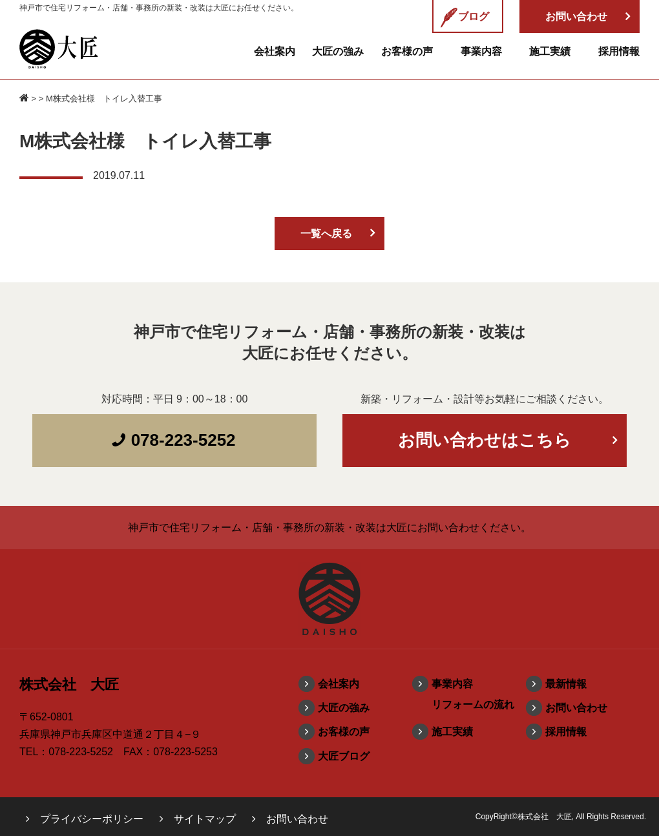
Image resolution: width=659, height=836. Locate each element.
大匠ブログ (344, 756)
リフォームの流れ (473, 704)
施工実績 (549, 51)
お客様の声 (407, 51)
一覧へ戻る (326, 233)
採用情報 (619, 51)
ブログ (464, 17)
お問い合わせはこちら (484, 440)
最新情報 (566, 683)
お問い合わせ (576, 707)
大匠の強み (338, 51)
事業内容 (481, 51)
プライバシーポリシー (91, 818)
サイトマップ (205, 818)
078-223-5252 (173, 440)
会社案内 (274, 51)
